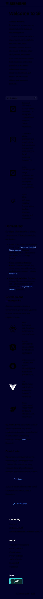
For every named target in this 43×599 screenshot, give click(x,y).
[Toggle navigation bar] (7, 3)
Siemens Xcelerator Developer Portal (25, 532)
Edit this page (20, 504)
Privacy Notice (16, 549)
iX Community (16, 528)
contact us (13, 274)
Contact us (13, 567)
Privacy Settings (16, 556)
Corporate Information (19, 545)
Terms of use (15, 559)
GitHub (13, 524)
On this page (12, 98)
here (24, 439)
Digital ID (14, 563)
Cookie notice (15, 552)
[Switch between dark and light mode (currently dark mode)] (21, 3)
